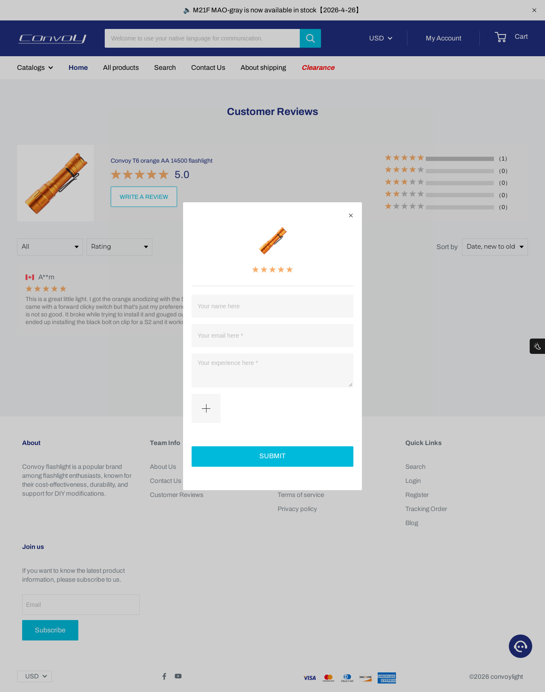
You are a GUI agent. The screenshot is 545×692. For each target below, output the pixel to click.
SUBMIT (272, 455)
